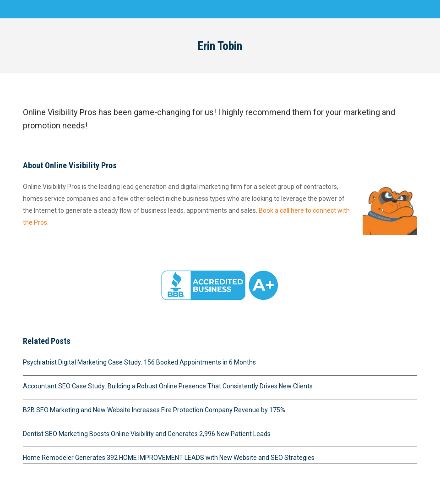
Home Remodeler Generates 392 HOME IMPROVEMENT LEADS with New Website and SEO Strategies (169, 457)
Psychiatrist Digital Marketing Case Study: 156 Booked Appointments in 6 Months (139, 362)
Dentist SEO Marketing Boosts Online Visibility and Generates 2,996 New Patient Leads (147, 433)
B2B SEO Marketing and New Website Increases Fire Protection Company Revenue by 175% (154, 410)
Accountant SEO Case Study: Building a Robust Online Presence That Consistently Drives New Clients (168, 386)
